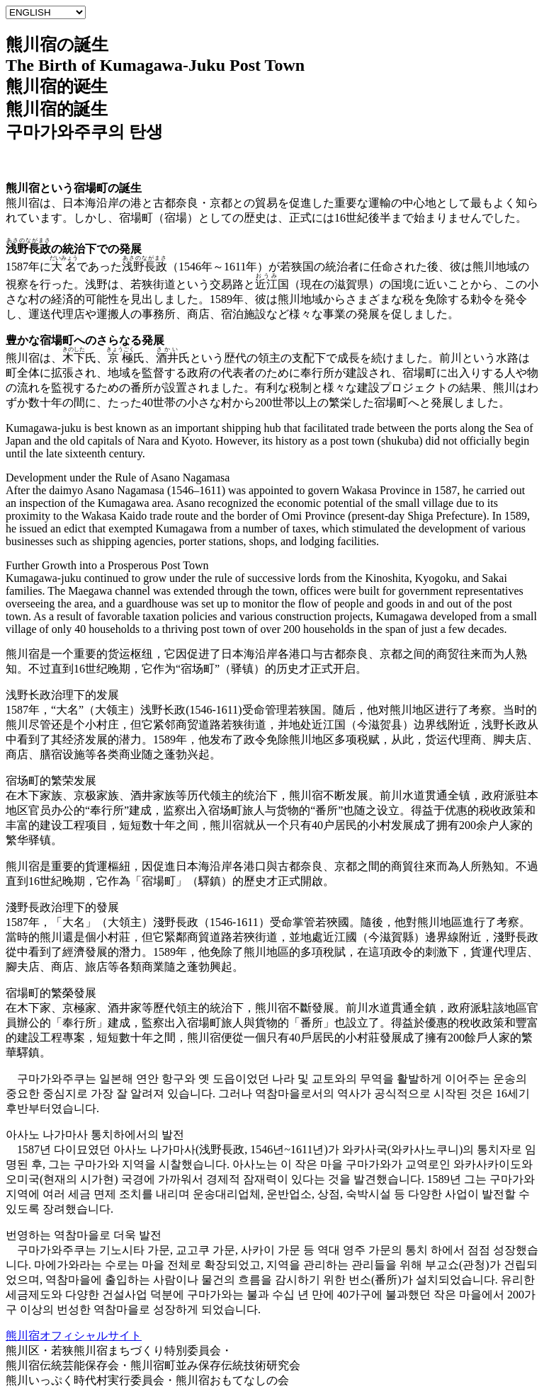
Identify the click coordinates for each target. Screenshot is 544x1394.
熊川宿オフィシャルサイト (74, 1336)
